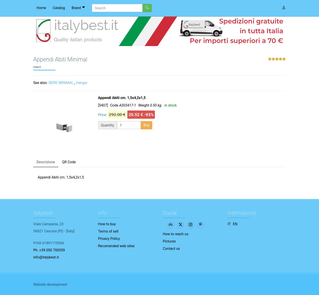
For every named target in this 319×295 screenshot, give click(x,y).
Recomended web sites (116, 246)
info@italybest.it (46, 257)
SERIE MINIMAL (60, 83)
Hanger (81, 83)
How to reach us (175, 234)
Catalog (59, 8)
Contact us (171, 248)
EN (235, 224)
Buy (146, 125)
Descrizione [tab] (46, 162)
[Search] (117, 8)
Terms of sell (108, 231)
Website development (50, 284)
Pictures (169, 241)
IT (229, 224)
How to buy (107, 224)
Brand (78, 8)
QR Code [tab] (69, 162)
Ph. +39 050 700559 (49, 250)
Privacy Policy (109, 239)
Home (41, 8)
